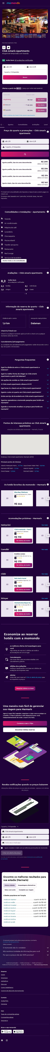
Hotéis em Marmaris (26, 964)
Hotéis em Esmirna (10, 919)
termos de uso (31, 857)
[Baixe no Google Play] (6, 1031)
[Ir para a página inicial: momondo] (13, 3)
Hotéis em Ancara (9, 913)
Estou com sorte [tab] (10, 890)
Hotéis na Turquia (36, 963)
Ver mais (45, 525)
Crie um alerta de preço (34, 677)
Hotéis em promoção (12, 963)
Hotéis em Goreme (10, 916)
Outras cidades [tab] (10, 885)
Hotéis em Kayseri (9, 911)
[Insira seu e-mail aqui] (26, 842)
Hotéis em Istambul (10, 899)
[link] (23, 541)
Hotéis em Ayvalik (9, 922)
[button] (3, 3)
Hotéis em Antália (9, 902)
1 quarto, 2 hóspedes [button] (11, 72)
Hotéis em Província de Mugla (10, 964)
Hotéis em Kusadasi (10, 905)
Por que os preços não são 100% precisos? (26, 955)
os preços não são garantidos (11, 942)
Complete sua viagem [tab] (26, 890)
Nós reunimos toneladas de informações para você (26, 951)
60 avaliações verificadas (24, 60)
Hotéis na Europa (25, 963)
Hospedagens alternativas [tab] (26, 885)
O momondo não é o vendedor (26, 948)
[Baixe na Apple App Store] (18, 1031)
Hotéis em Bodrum (10, 908)
